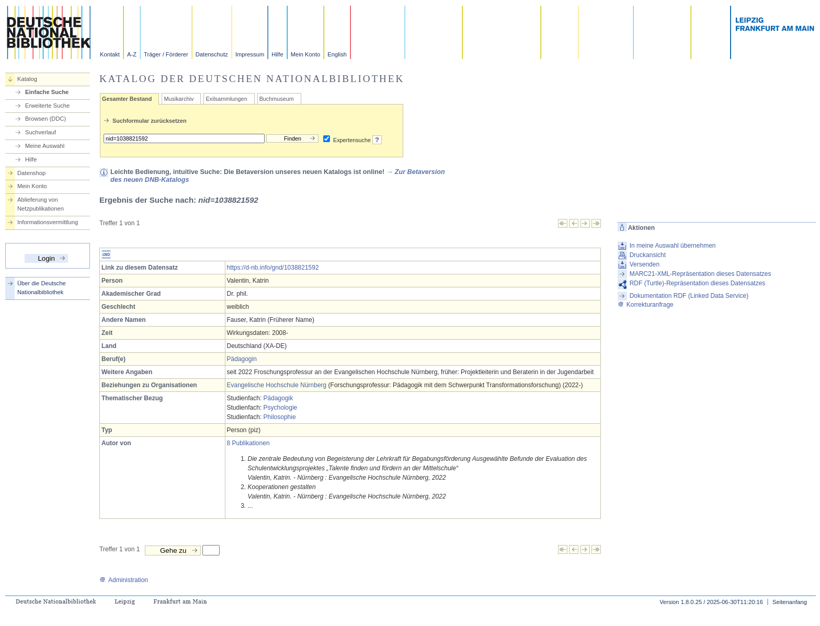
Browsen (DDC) (45, 118)
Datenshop (31, 173)
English (337, 54)
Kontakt (110, 54)
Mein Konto (306, 54)
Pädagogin (242, 359)
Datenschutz (212, 54)
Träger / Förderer (166, 54)
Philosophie (280, 417)
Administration (123, 580)
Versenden (644, 264)
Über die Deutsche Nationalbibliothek (41, 287)
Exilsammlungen (226, 99)
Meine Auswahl (44, 146)
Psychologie (281, 407)
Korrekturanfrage (646, 304)
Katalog (27, 79)
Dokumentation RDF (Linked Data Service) (689, 295)
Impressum (249, 54)
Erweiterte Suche (47, 105)
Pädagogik (278, 398)
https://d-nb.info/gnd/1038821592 (273, 267)
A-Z (131, 54)
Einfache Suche (47, 92)
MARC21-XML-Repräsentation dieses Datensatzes (700, 273)
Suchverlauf (40, 132)
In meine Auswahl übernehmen (673, 245)
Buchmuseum (276, 99)
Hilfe (277, 54)
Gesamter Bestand (127, 99)
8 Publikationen (248, 443)
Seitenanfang (789, 602)
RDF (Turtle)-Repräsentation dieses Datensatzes (698, 283)
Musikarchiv (178, 99)
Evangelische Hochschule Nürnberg (277, 385)
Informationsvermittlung (47, 222)
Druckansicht (648, 255)
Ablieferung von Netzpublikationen (40, 204)
